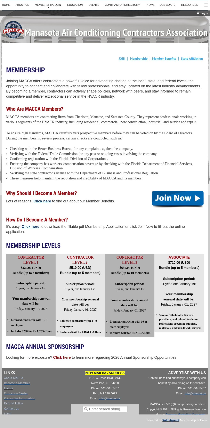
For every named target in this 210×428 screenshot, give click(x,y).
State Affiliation (192, 58)
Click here (42, 201)
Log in (204, 13)
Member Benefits (164, 58)
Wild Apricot (170, 420)
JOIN (122, 58)
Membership (139, 58)
